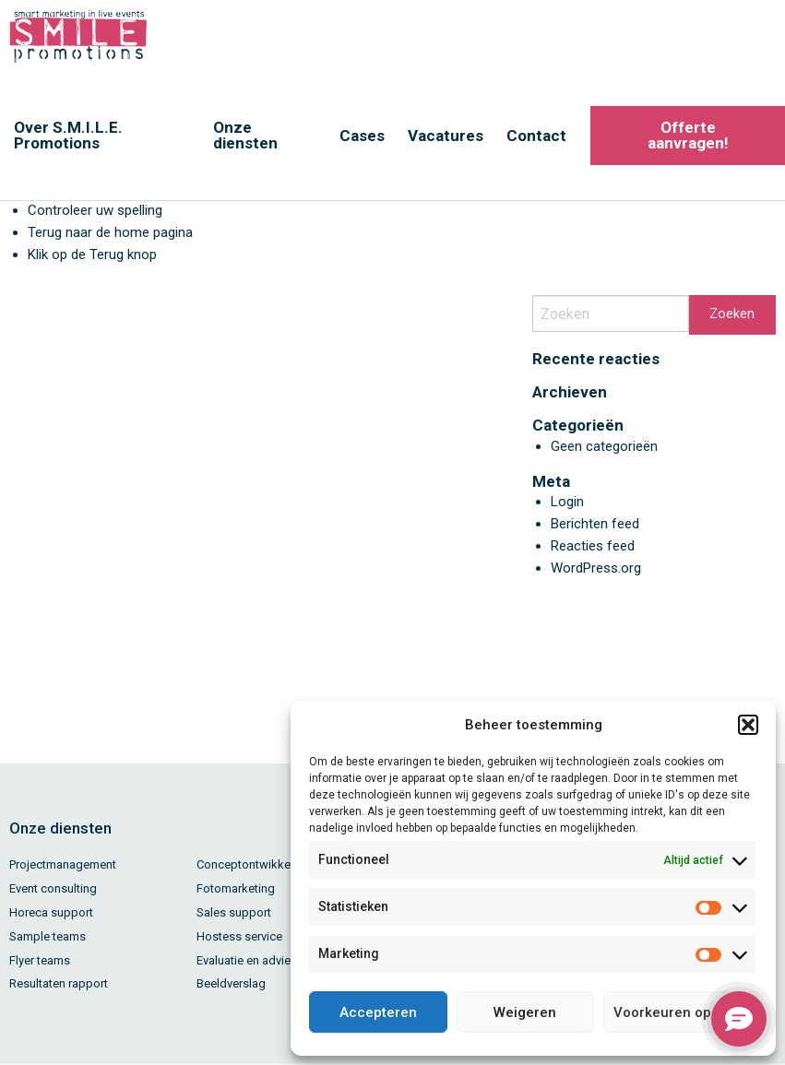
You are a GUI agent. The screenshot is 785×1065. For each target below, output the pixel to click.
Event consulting (53, 888)
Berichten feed (595, 523)
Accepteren (378, 1012)
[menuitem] (99, 135)
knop (140, 254)
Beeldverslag (231, 983)
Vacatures (445, 135)
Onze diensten (245, 135)
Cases (362, 135)
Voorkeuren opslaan (680, 1012)
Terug (106, 254)
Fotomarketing (235, 888)
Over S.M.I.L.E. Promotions (68, 135)
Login (567, 501)
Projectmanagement (62, 864)
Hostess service (239, 936)
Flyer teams (39, 960)
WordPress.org (596, 568)
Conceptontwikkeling (253, 864)
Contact (536, 135)
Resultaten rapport (58, 983)
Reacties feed (593, 546)
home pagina (153, 232)
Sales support (233, 912)
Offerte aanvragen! (688, 135)
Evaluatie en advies (246, 960)
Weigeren (525, 1012)
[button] (748, 725)
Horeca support (51, 912)
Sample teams (47, 936)
